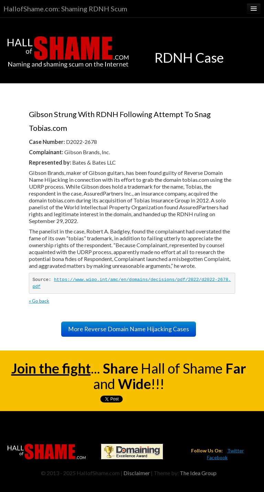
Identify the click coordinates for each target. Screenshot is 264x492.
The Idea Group (198, 473)
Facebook (217, 457)
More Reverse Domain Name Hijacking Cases (128, 329)
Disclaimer (136, 473)
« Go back (39, 301)
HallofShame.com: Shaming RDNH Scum (65, 8)
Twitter (235, 450)
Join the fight (51, 368)
